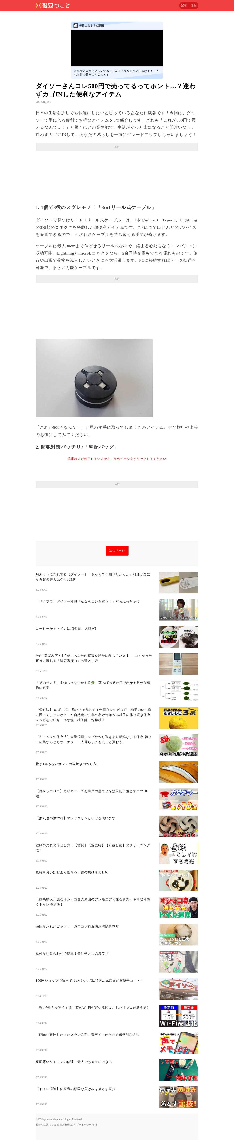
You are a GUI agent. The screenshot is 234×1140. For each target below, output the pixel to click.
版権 (94, 1124)
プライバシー (83, 1124)
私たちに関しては (46, 1124)
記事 (184, 5)
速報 (194, 5)
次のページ (117, 550)
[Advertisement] (117, 177)
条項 (72, 1124)
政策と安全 (63, 1124)
